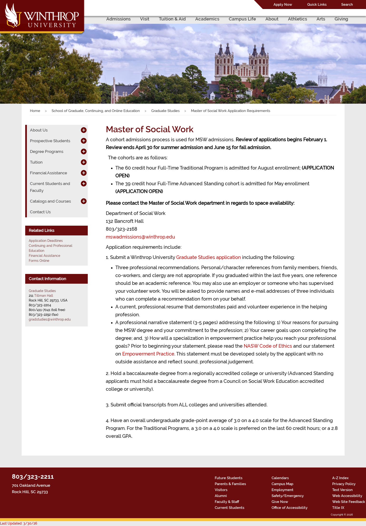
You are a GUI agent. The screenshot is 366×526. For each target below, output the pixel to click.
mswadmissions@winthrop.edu (140, 237)
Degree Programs (46, 151)
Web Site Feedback (348, 502)
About (271, 18)
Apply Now (282, 4)
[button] (27, 57)
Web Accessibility (347, 496)
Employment (282, 490)
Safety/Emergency (288, 496)
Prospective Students (50, 140)
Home (35, 111)
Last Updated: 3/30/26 (18, 523)
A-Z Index (340, 478)
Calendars (280, 478)
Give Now (280, 502)
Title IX (338, 508)
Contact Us (40, 211)
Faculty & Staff (227, 502)
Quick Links (317, 4)
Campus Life (242, 18)
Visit (144, 18)
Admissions (118, 18)
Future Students (228, 478)
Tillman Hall (43, 295)
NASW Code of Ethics (268, 346)
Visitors (221, 490)
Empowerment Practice (148, 354)
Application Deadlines (46, 241)
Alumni (221, 496)
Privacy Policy (344, 484)
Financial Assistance (48, 172)
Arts (321, 18)
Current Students (229, 508)
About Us (39, 130)
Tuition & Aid (172, 18)
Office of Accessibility (289, 508)
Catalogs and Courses (50, 201)
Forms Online (39, 261)
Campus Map (282, 484)
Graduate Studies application (208, 257)
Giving (341, 18)
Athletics (297, 18)
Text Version (342, 490)
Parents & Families (230, 484)
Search (347, 4)
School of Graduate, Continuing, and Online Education (96, 111)
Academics (207, 18)
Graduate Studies (165, 111)
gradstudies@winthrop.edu (50, 319)
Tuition (36, 162)
